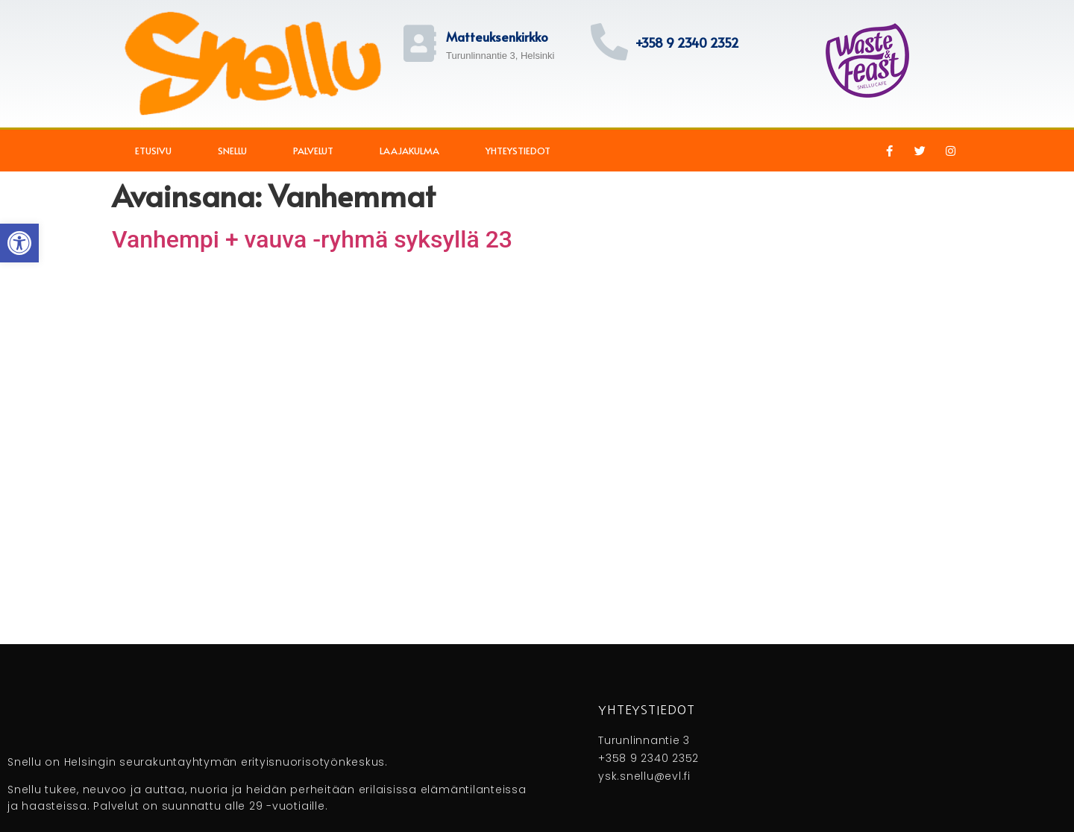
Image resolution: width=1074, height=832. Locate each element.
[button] (19, 243)
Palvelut (313, 150)
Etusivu (153, 150)
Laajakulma (409, 150)
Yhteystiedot (518, 150)
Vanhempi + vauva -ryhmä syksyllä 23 (312, 239)
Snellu (232, 150)
